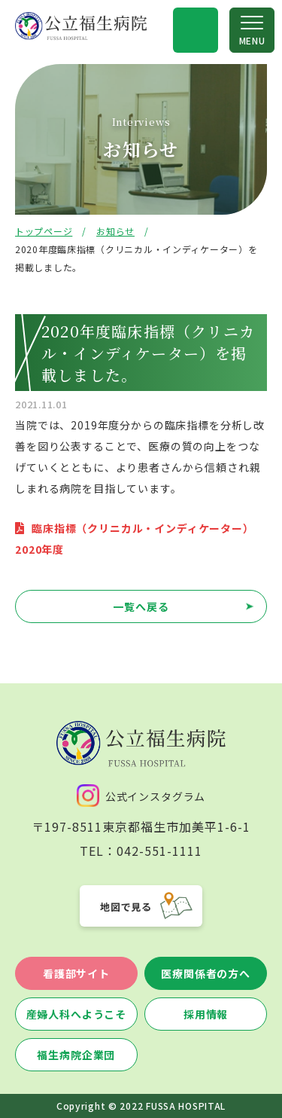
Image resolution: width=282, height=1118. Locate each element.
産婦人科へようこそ (76, 1014)
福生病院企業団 (76, 1054)
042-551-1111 (159, 851)
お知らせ (115, 231)
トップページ (43, 231)
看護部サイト (76, 973)
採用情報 (205, 1014)
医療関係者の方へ (205, 973)
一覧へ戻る (140, 606)
